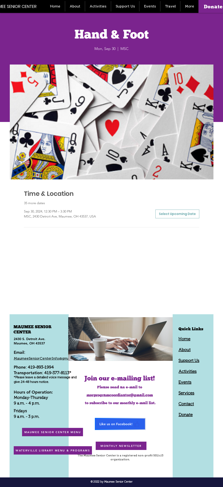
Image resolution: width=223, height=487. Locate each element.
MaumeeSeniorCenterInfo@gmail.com (47, 358)
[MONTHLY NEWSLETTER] (121, 446)
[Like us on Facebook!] (120, 424)
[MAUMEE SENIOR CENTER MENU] (52, 432)
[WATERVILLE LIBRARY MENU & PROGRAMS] (53, 450)
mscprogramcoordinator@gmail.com (120, 395)
